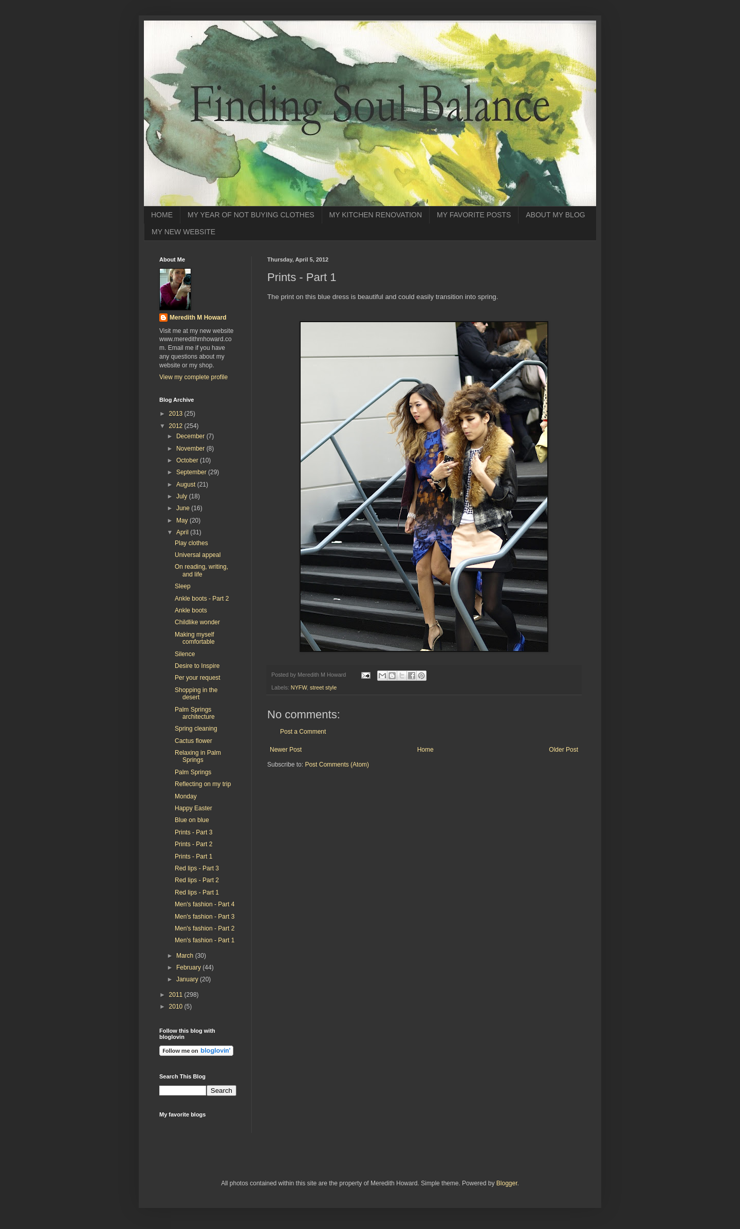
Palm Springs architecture (195, 713)
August (186, 484)
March (185, 955)
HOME (162, 215)
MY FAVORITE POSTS (474, 215)
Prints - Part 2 (193, 844)
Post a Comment (303, 731)
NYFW (299, 687)
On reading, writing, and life (201, 570)
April (183, 532)
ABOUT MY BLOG (555, 215)
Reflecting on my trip (203, 784)
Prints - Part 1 (193, 856)
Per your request (197, 677)
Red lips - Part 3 (197, 868)
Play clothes (191, 543)
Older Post (563, 749)
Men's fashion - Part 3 (204, 916)
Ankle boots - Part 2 (202, 598)
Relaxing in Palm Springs (198, 756)
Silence (185, 654)
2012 (176, 426)
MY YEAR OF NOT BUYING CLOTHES (251, 215)
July (182, 496)
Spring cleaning (196, 728)
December (191, 436)
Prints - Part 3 (193, 832)
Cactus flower (193, 740)
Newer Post (286, 749)
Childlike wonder (197, 622)
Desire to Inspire (197, 665)
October (188, 460)
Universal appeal (197, 554)
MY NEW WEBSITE (183, 232)
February (189, 967)
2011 (176, 994)
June (183, 508)
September (192, 472)
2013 (176, 413)
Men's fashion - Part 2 (204, 928)
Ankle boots (191, 610)
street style (323, 687)
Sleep (183, 586)
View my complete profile (193, 377)
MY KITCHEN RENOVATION (375, 215)
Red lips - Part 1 (197, 892)
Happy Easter (193, 808)
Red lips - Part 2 (197, 880)
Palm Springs (193, 772)
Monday (186, 796)
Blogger (506, 1183)
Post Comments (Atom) (337, 764)
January (188, 979)
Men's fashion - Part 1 (204, 940)
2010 (176, 1006)
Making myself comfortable (195, 638)
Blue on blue (192, 820)
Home (425, 749)
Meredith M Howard (198, 317)
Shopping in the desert (196, 693)
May (183, 520)
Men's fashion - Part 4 (204, 904)
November (191, 448)
